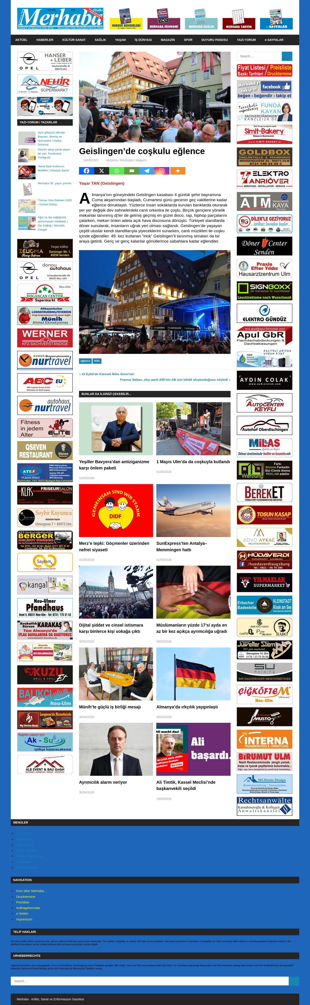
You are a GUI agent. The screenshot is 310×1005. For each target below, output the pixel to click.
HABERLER (45, 40)
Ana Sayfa (23, 833)
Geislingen (126, 160)
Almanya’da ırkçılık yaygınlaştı (187, 707)
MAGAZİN (168, 40)
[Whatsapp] (116, 171)
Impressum (24, 919)
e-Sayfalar (23, 862)
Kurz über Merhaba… (31, 891)
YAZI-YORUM (246, 40)
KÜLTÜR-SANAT (74, 40)
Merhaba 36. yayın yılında (54, 183)
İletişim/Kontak (26, 867)
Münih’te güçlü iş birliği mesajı (110, 707)
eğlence (85, 360)
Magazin (141, 160)
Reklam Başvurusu (29, 856)
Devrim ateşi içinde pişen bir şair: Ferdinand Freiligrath (54, 153)
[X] (101, 171)
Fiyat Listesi (24, 845)
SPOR (188, 40)
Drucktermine (26, 896)
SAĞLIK (100, 40)
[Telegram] (146, 171)
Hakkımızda (24, 839)
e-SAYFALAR (274, 40)
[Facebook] (86, 171)
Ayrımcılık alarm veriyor (103, 782)
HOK (97, 360)
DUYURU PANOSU (215, 40)
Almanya (112, 160)
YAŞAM (120, 40)
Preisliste (22, 902)
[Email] (131, 171)
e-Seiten (22, 913)
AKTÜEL (21, 40)
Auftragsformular (28, 908)
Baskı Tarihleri (26, 850)
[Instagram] (161, 171)
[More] (177, 171)
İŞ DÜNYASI (143, 40)
